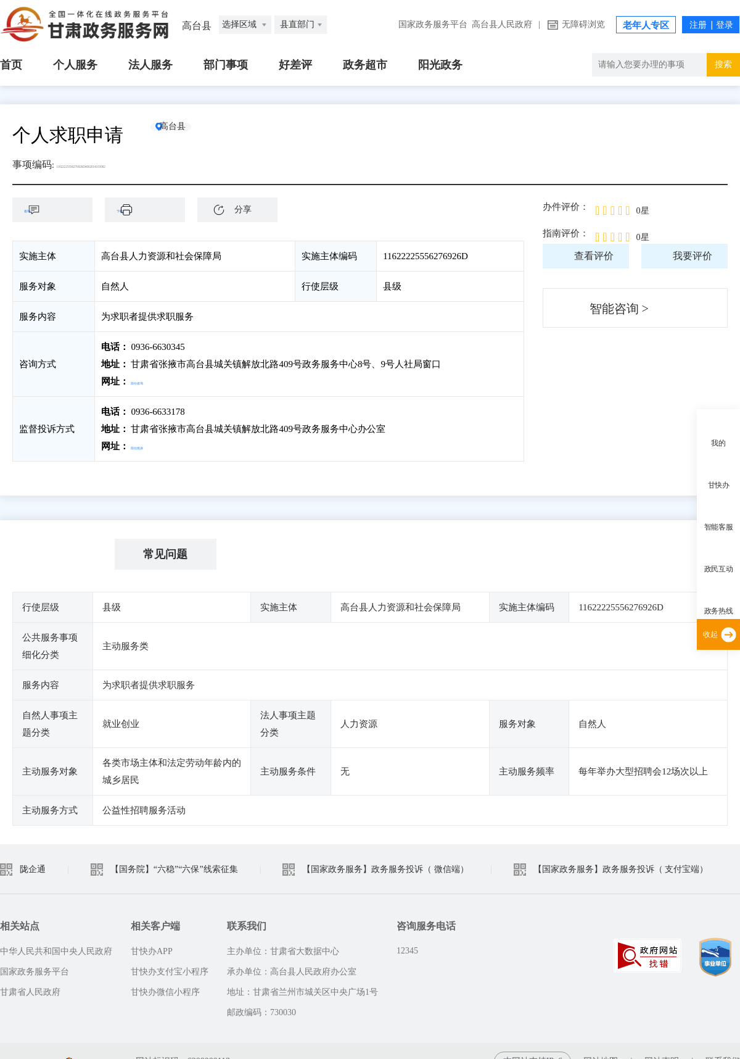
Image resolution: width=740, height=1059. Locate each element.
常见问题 (165, 554)
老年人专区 (646, 25)
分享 (243, 209)
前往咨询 (149, 381)
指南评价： (566, 233)
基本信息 (63, 554)
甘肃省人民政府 (30, 992)
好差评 (295, 65)
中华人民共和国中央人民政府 (56, 951)
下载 (151, 210)
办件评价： (566, 207)
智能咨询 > (619, 308)
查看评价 (594, 256)
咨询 (58, 210)
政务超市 (365, 65)
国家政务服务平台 (432, 24)
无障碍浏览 (583, 24)
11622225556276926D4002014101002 (133, 164)
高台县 (194, 134)
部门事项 (226, 65)
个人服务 (75, 65)
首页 (11, 65)
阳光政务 (440, 65)
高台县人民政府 (502, 24)
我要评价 (692, 256)
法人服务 (150, 65)
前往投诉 (149, 446)
